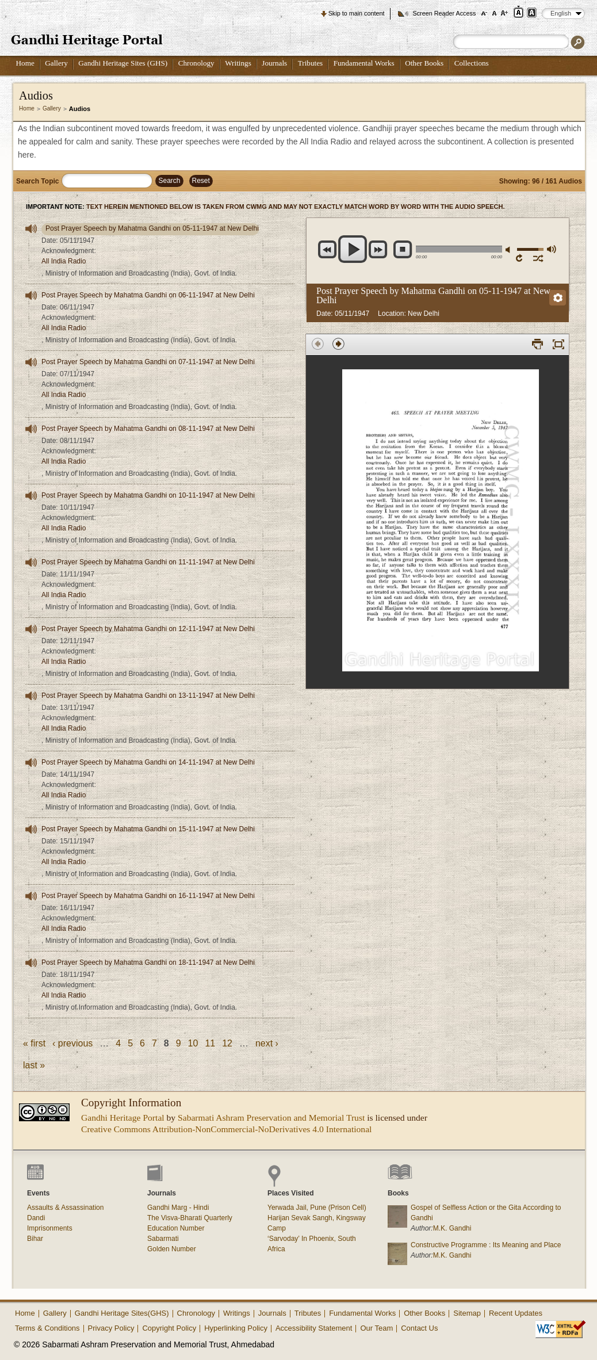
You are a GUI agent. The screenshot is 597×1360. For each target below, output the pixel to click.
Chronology (196, 63)
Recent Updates (515, 1313)
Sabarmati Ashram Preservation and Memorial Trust (271, 1117)
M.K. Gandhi (452, 1228)
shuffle (538, 258)
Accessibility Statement (314, 1328)
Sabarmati (163, 1239)
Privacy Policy (111, 1328)
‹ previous (72, 1043)
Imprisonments (49, 1228)
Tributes (310, 63)
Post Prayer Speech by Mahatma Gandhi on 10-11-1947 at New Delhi (148, 495)
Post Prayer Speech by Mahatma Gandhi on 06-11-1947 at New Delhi (148, 295)
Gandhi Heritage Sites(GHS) (122, 1313)
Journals (274, 63)
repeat (521, 258)
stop (402, 249)
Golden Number (171, 1249)
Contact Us (419, 1328)
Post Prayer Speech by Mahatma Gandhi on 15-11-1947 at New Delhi (148, 829)
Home (25, 63)
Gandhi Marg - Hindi (178, 1208)
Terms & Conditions (47, 1328)
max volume (551, 249)
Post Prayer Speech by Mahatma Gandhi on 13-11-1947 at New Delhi (148, 696)
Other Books (424, 63)
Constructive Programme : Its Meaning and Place (486, 1245)
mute (509, 250)
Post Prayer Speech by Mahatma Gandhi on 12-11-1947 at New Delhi (148, 629)
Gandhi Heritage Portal (122, 1117)
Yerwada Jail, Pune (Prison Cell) (316, 1208)
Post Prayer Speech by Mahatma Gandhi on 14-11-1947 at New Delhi (148, 762)
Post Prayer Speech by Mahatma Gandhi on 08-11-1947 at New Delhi (148, 429)
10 (193, 1043)
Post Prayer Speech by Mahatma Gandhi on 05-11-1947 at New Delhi (152, 228)
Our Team (376, 1328)
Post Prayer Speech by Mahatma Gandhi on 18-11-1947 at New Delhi (148, 962)
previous (327, 249)
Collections (471, 63)
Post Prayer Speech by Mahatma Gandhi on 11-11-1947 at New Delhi (148, 562)
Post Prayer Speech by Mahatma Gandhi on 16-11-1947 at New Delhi (148, 896)
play (353, 249)
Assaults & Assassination (65, 1208)
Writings (238, 63)
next (378, 249)
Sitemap (467, 1313)
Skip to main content (356, 13)
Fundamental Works (364, 63)
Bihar (35, 1239)
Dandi (36, 1218)
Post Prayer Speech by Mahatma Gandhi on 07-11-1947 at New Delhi (148, 362)
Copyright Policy (169, 1328)
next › (266, 1043)
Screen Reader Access (444, 13)
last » (34, 1065)
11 (210, 1043)
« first (34, 1043)
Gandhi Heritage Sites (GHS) (122, 63)
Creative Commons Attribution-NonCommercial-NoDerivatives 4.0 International (226, 1129)
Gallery (56, 63)
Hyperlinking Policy (235, 1328)
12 (227, 1043)
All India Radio (63, 261)
